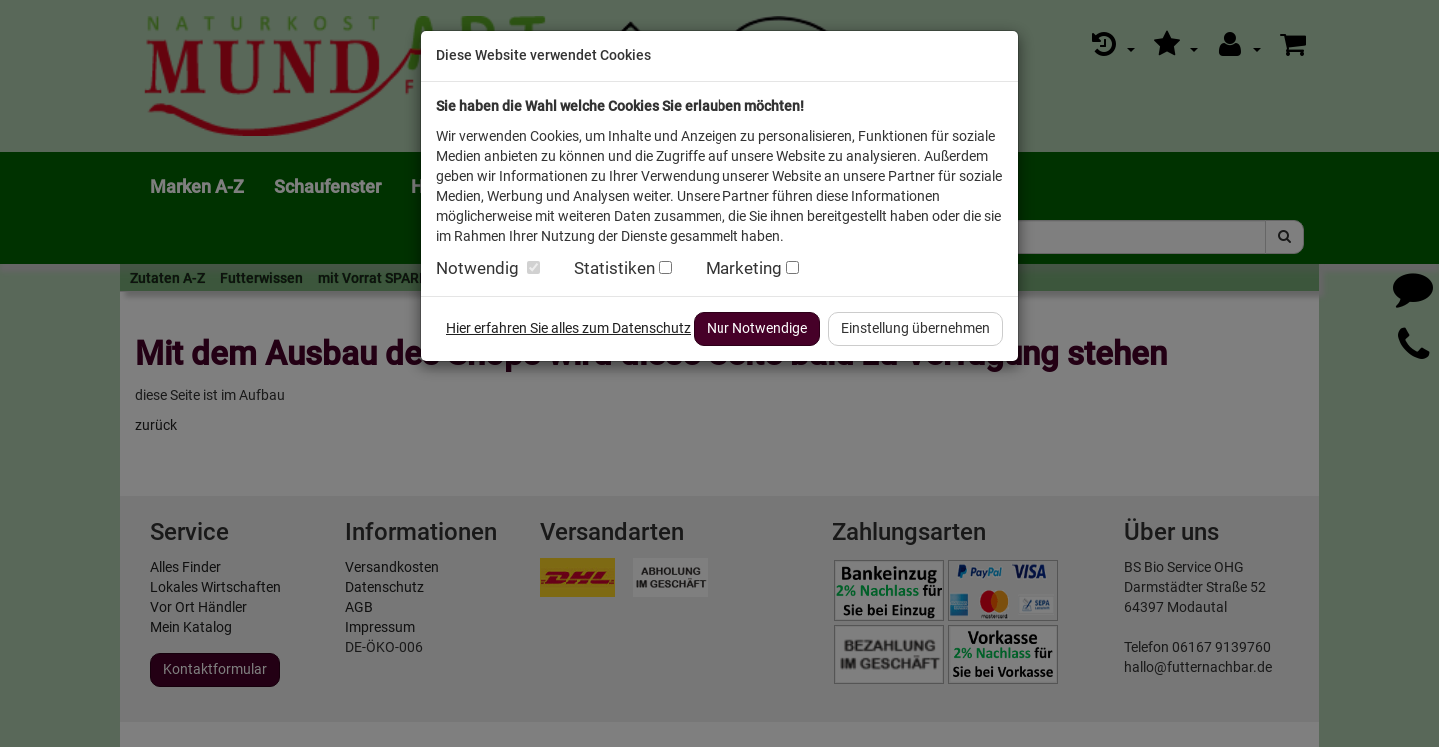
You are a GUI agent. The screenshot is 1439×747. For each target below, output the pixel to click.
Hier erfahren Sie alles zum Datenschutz (568, 328)
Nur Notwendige (757, 328)
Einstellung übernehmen (915, 328)
